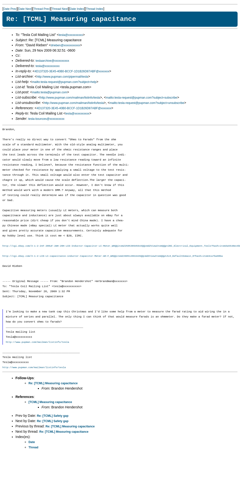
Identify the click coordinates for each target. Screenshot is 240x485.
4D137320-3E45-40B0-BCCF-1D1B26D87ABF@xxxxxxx (72, 71)
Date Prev (9, 9)
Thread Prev (41, 9)
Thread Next (60, 9)
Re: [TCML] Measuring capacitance (53, 383)
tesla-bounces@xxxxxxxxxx (46, 119)
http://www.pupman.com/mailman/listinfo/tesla (70, 97)
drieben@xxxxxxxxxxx (65, 45)
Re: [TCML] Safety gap (53, 416)
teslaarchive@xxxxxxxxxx (52, 60)
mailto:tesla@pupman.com (49, 92)
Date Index (77, 9)
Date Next (24, 9)
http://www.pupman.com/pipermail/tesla (62, 76)
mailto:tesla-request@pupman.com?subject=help (64, 82)
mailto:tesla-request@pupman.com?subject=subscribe (141, 97)
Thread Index (94, 9)
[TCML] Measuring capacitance (50, 402)
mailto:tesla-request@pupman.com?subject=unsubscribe (147, 103)
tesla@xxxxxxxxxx (71, 35)
